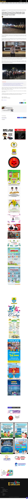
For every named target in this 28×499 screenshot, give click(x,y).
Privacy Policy (4, 487)
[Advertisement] (14, 288)
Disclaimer (4, 486)
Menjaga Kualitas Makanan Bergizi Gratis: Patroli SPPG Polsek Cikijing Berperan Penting (13, 83)
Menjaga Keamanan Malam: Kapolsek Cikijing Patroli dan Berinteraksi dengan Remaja (12, 85)
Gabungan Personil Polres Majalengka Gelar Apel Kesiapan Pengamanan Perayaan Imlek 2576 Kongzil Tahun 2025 (13, 13)
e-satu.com (10, 494)
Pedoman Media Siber (5, 488)
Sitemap (4, 490)
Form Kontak (4, 491)
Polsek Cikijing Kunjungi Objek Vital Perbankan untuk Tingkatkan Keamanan (12, 84)
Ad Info (3, 492)
